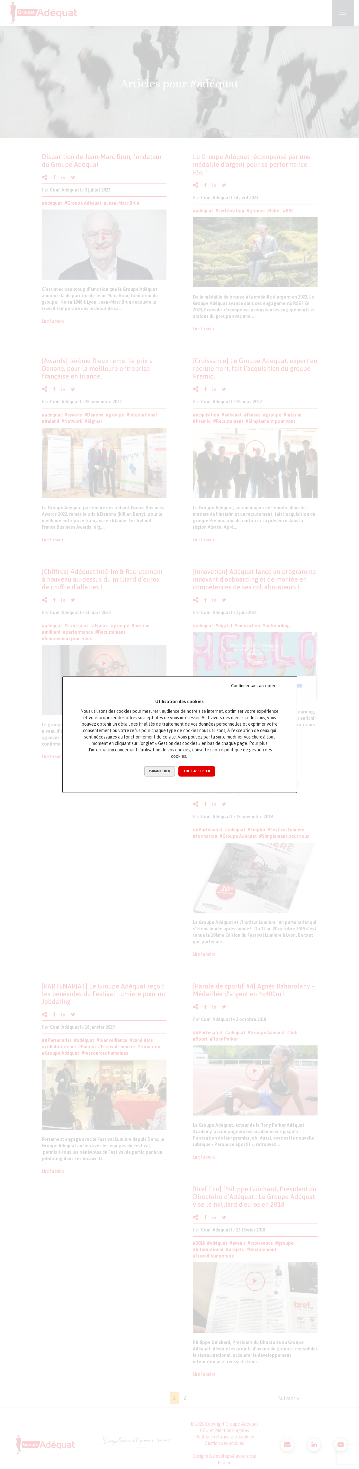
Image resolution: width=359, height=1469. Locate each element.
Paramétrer (159, 771)
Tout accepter (196, 771)
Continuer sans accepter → (256, 685)
